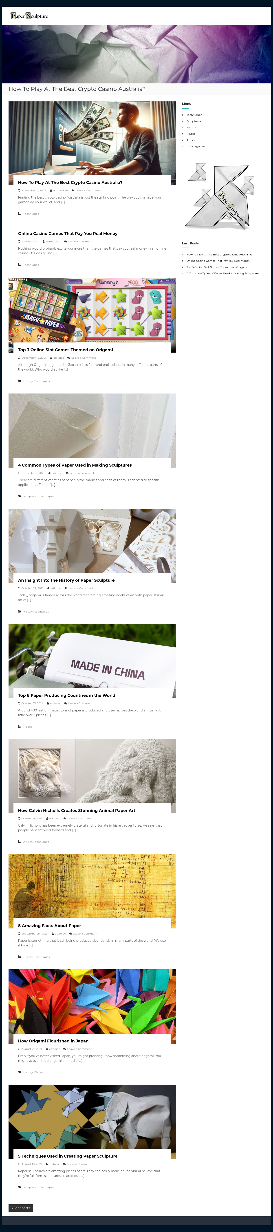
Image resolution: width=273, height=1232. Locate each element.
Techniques (31, 213)
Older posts (21, 1208)
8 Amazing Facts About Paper (49, 925)
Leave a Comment (87, 190)
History (28, 381)
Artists (27, 841)
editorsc (58, 357)
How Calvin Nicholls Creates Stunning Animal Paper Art (76, 810)
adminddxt (60, 190)
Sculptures (30, 496)
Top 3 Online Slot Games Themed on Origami (65, 349)
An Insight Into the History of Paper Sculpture (66, 580)
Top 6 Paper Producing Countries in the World (66, 695)
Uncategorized (196, 146)
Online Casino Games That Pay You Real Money (67, 233)
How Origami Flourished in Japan (53, 1041)
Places (27, 726)
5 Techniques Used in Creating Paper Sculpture (67, 1156)
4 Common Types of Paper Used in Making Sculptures (75, 465)
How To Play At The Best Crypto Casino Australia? (70, 182)
